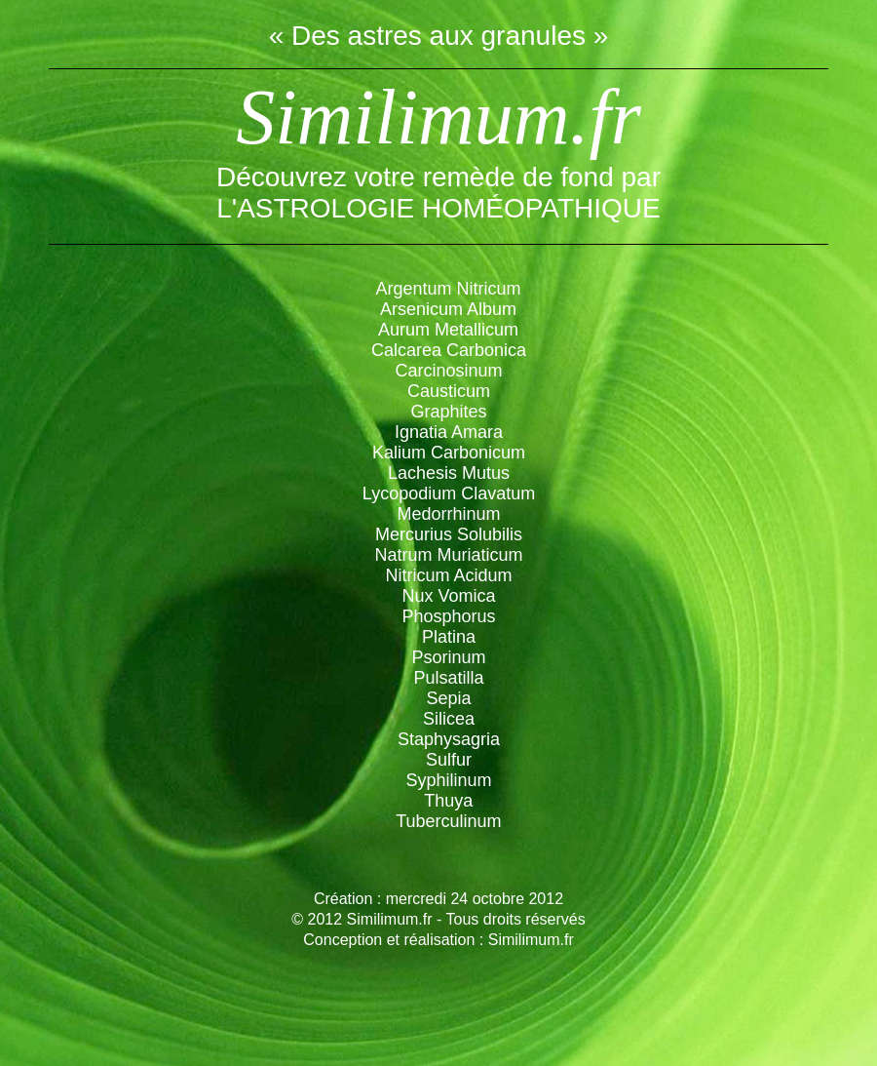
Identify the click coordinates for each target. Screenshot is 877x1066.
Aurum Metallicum (448, 329)
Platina (449, 637)
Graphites (448, 411)
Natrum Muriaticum (448, 555)
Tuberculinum (448, 821)
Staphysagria (449, 739)
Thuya (448, 800)
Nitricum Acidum (448, 575)
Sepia (448, 698)
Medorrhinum (448, 514)
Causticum (448, 391)
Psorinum (448, 657)
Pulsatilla (448, 678)
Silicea (449, 719)
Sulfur (449, 760)
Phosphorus (448, 616)
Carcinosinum (448, 370)
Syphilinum (448, 780)
